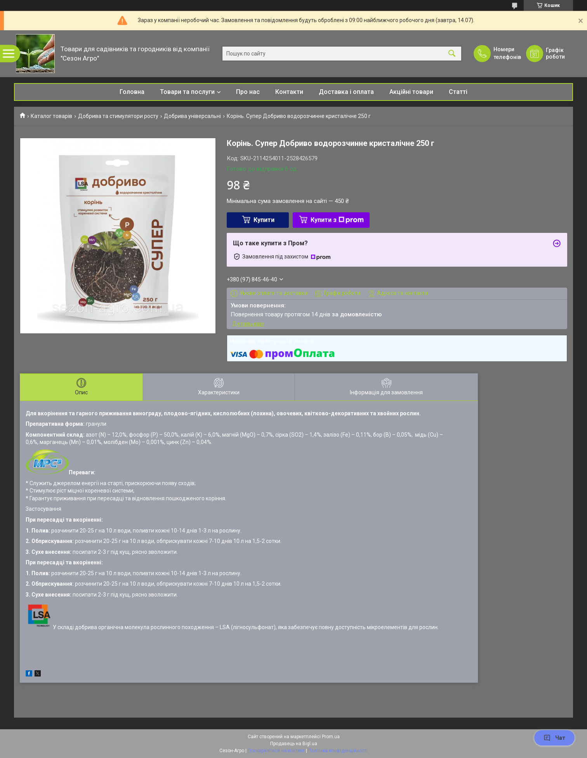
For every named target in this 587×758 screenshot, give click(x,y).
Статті (458, 91)
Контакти (289, 91)
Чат (554, 737)
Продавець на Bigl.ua (293, 743)
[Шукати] (452, 54)
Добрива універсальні (192, 116)
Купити (264, 220)
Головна (132, 91)
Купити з (337, 220)
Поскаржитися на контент (276, 750)
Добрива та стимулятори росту (118, 116)
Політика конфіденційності (338, 750)
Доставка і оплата (346, 91)
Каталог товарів (51, 116)
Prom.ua (331, 736)
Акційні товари (411, 91)
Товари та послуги (187, 91)
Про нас (248, 91)
